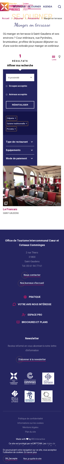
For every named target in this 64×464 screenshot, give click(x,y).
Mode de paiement (16, 158)
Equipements (13, 150)
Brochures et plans (35, 322)
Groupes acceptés (18, 86)
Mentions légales (30, 427)
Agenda (47, 6)
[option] (32, 186)
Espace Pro (35, 315)
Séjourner (34, 6)
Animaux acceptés (18, 94)
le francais (10, 209)
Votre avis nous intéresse (34, 304)
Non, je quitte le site (32, 459)
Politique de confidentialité (30, 418)
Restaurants (33, 18)
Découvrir (19, 6)
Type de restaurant (17, 142)
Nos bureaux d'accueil (32, 283)
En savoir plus (30, 452)
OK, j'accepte (11, 458)
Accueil (5, 18)
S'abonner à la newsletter (32, 359)
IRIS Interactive (38, 439)
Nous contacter (32, 275)
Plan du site (30, 431)
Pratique (34, 297)
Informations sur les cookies (31, 423)
